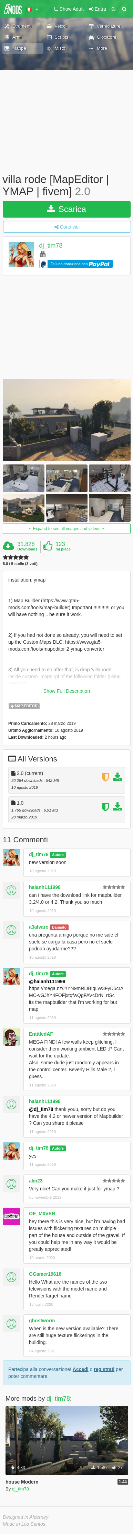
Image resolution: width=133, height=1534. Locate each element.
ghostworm (42, 1320)
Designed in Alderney (26, 1517)
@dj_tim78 (41, 1109)
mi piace (63, 549)
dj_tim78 (51, 245)
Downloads (27, 549)
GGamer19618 (45, 1274)
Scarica (66, 209)
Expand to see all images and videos (66, 528)
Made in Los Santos (24, 1524)
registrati (104, 1369)
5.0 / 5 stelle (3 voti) (20, 564)
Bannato (59, 927)
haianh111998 (45, 887)
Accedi (81, 1369)
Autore (58, 855)
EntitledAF (41, 1034)
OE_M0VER (42, 1213)
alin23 (36, 1180)
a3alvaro (39, 927)
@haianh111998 (47, 981)
